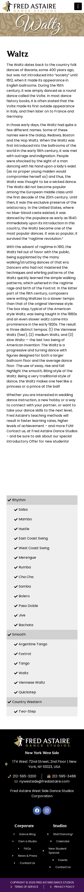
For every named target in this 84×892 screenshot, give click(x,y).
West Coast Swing (34, 548)
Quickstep (27, 692)
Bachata (26, 624)
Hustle (24, 528)
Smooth (19, 634)
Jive (22, 615)
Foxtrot (25, 653)
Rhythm (19, 499)
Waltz (23, 673)
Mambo (25, 519)
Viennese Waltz (32, 682)
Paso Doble (28, 605)
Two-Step (27, 711)
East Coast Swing (33, 538)
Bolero (24, 596)
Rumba (25, 567)
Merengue (27, 557)
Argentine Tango (33, 644)
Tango (24, 663)
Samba (25, 586)
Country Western (27, 701)
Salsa (23, 509)
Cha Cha (26, 576)
